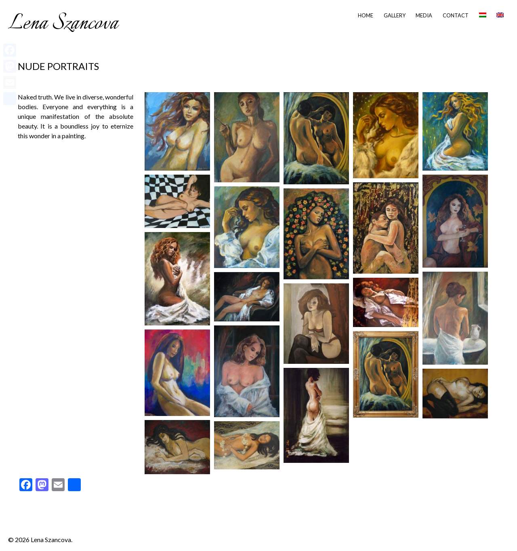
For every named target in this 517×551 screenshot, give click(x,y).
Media (424, 15)
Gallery (395, 15)
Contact (456, 15)
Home (365, 15)
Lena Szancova (63, 23)
